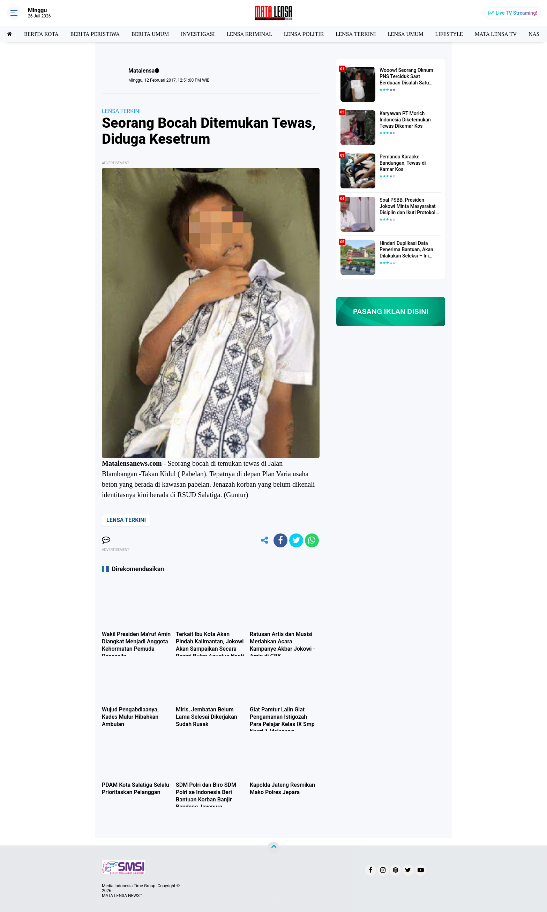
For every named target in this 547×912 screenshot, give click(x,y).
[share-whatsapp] (312, 540)
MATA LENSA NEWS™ (122, 895)
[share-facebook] (280, 540)
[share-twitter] (296, 540)
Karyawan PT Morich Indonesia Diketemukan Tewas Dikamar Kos (405, 120)
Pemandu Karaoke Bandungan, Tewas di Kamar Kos (403, 163)
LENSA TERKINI (356, 34)
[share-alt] (265, 540)
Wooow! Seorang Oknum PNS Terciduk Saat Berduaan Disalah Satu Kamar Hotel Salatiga (406, 76)
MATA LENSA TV (496, 34)
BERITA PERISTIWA (95, 34)
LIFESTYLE (449, 34)
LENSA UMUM (405, 34)
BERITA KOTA (41, 34)
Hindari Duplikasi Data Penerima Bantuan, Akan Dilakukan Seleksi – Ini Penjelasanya (406, 249)
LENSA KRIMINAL (249, 34)
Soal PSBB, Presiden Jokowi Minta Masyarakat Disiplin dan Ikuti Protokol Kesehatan (408, 206)
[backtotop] (273, 848)
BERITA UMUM (150, 34)
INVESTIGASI (198, 34)
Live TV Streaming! (516, 13)
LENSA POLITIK (304, 34)
